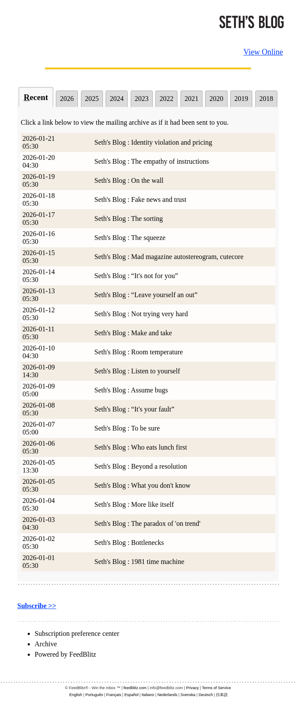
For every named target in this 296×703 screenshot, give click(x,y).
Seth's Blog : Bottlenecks (129, 542)
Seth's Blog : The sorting (128, 218)
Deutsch (206, 695)
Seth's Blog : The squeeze (129, 237)
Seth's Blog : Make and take (133, 333)
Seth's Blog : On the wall (129, 180)
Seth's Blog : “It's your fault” (134, 409)
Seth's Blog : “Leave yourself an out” (145, 294)
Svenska (188, 695)
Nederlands (167, 695)
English (75, 695)
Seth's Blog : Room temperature (138, 352)
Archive (46, 644)
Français (114, 695)
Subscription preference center (77, 633)
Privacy (192, 688)
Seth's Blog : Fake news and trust (140, 199)
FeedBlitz (82, 654)
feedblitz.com (135, 688)
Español (131, 695)
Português (94, 695)
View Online (263, 52)
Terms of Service (216, 688)
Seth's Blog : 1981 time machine (139, 561)
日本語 (222, 695)
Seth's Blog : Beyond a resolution (140, 466)
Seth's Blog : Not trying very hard (141, 313)
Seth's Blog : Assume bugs (131, 390)
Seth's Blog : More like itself (134, 504)
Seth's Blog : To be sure (127, 428)
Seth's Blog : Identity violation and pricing (153, 142)
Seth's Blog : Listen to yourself (137, 371)
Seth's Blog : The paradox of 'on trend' (147, 523)
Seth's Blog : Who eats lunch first (140, 447)
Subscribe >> (36, 605)
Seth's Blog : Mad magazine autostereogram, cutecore (169, 256)
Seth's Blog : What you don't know (142, 485)
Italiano (148, 695)
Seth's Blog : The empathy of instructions (151, 161)
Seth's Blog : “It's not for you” (136, 275)
